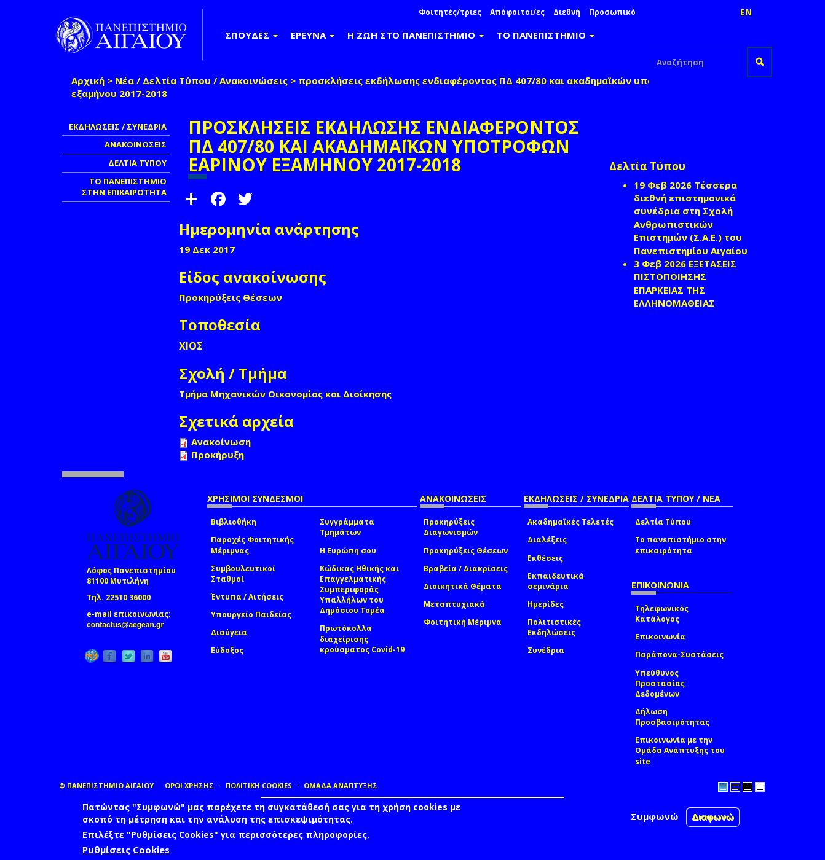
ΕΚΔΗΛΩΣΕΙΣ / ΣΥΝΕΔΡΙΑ (118, 126)
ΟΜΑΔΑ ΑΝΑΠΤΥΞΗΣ (340, 785)
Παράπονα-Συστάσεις (679, 654)
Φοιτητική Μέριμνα (463, 622)
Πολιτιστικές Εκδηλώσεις (554, 627)
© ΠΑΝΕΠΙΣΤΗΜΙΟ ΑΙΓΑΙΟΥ (106, 785)
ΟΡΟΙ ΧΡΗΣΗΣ (189, 785)
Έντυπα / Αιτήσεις (247, 597)
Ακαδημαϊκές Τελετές (570, 522)
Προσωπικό (612, 12)
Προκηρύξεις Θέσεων (466, 550)
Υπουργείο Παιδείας (251, 614)
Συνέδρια (545, 650)
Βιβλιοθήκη (233, 522)
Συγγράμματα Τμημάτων (347, 527)
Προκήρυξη (217, 454)
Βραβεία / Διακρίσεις (466, 568)
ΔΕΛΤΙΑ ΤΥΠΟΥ (137, 162)
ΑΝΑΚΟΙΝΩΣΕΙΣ (136, 144)
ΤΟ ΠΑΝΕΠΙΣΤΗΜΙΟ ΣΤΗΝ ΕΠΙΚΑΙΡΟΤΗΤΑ (124, 187)
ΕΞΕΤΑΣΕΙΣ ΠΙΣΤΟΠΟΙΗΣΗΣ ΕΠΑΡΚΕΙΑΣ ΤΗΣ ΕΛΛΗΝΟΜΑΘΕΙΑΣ (685, 283)
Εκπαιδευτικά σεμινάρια (555, 581)
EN (746, 12)
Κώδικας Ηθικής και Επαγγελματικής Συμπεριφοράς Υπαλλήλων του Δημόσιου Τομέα (359, 589)
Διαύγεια (229, 632)
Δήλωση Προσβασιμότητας (672, 716)
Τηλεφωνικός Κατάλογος (662, 613)
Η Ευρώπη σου (348, 550)
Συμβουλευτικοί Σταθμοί (243, 573)
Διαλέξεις (547, 539)
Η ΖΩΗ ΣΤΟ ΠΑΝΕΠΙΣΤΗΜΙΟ (415, 35)
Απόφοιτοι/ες (517, 12)
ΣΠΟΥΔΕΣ (251, 35)
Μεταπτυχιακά (454, 604)
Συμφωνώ (655, 816)
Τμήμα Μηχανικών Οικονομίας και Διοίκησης (285, 394)
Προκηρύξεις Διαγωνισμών (451, 527)
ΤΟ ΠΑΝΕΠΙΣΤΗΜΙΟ (545, 35)
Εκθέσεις (545, 558)
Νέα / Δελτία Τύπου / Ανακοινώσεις (201, 80)
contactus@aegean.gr (129, 624)
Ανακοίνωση (221, 442)
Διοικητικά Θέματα (463, 586)
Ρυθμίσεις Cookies (126, 849)
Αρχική (88, 80)
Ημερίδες (545, 604)
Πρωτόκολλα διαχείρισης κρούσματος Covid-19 (362, 638)
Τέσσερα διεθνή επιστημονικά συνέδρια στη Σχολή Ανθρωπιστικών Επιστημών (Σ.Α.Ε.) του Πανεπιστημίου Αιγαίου (691, 218)
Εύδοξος (227, 650)
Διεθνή (566, 12)
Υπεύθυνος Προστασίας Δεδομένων (660, 683)
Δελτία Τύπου (663, 522)
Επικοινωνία (660, 636)
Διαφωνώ (713, 816)
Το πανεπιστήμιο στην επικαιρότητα (680, 544)
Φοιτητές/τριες (450, 12)
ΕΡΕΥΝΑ (312, 35)
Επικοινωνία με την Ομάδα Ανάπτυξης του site (680, 750)
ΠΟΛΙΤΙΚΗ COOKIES (259, 785)
